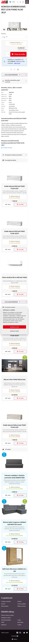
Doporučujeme (4, 606)
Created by (14, 636)
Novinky (19, 601)
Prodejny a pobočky (6, 601)
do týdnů (14, 197)
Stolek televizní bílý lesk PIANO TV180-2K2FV (14, 232)
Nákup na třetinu (21, 606)
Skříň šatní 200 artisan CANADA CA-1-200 (14, 570)
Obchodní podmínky (6, 620)
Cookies (19, 624)
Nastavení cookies (14, 331)
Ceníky (19, 620)
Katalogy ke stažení (6, 617)
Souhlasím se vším (14, 327)
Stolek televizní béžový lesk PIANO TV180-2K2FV (14, 334)
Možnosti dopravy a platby (7, 615)
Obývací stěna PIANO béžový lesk (14, 379)
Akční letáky (20, 622)
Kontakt (3, 604)
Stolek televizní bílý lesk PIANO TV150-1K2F (14, 187)
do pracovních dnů (14, 488)
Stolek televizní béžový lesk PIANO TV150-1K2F (14, 426)
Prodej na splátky (21, 604)
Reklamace (3, 624)
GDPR (2, 622)
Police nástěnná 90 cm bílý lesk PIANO (14, 277)
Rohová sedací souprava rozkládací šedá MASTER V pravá (14, 523)
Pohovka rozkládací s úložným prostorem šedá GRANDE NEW (15, 476)
